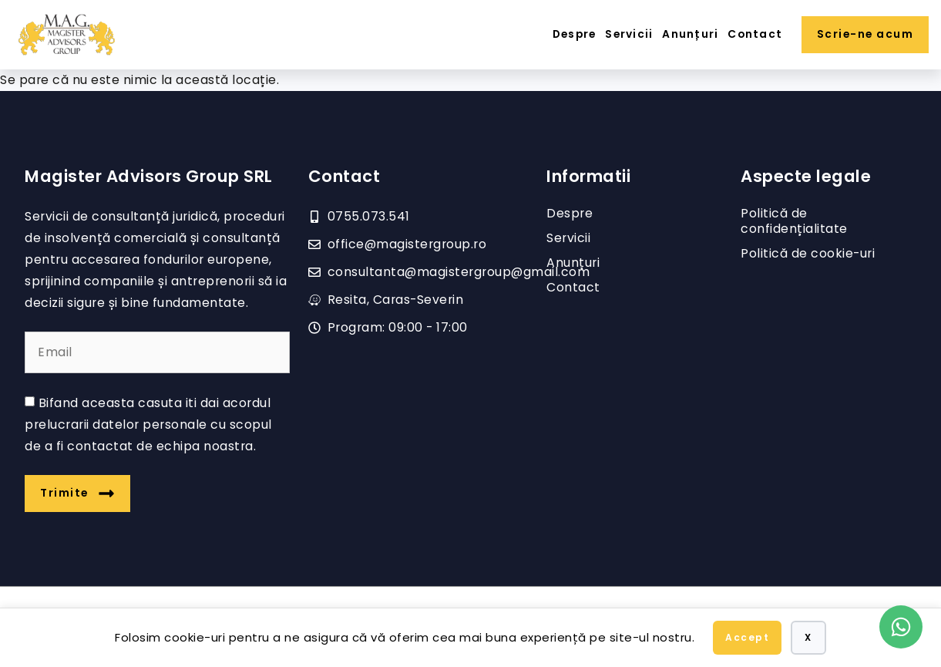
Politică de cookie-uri (808, 253)
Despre (575, 34)
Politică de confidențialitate (794, 221)
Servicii (629, 34)
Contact (755, 34)
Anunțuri (690, 34)
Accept (747, 637)
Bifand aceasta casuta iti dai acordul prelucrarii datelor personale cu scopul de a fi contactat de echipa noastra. (148, 424)
